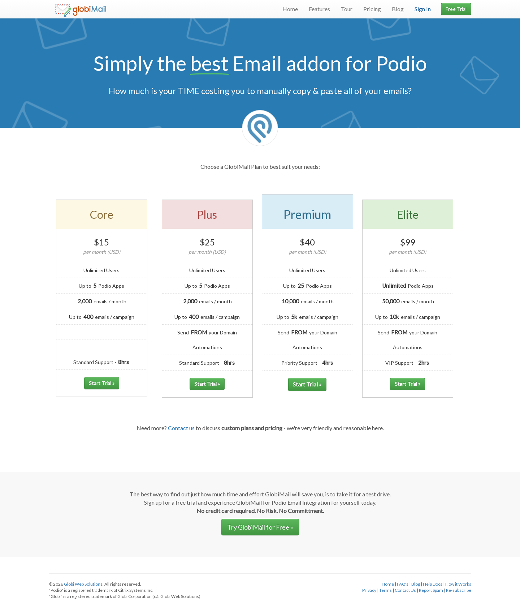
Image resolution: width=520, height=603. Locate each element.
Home (290, 8)
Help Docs (432, 584)
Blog (398, 8)
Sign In (423, 8)
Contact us (181, 427)
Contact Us (405, 590)
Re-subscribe (458, 590)
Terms (385, 590)
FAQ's (402, 584)
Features (319, 8)
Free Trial (456, 9)
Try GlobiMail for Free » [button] (260, 527)
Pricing (372, 8)
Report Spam (431, 590)
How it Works (458, 584)
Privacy (369, 590)
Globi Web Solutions (83, 584)
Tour (346, 8)
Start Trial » (101, 383)
